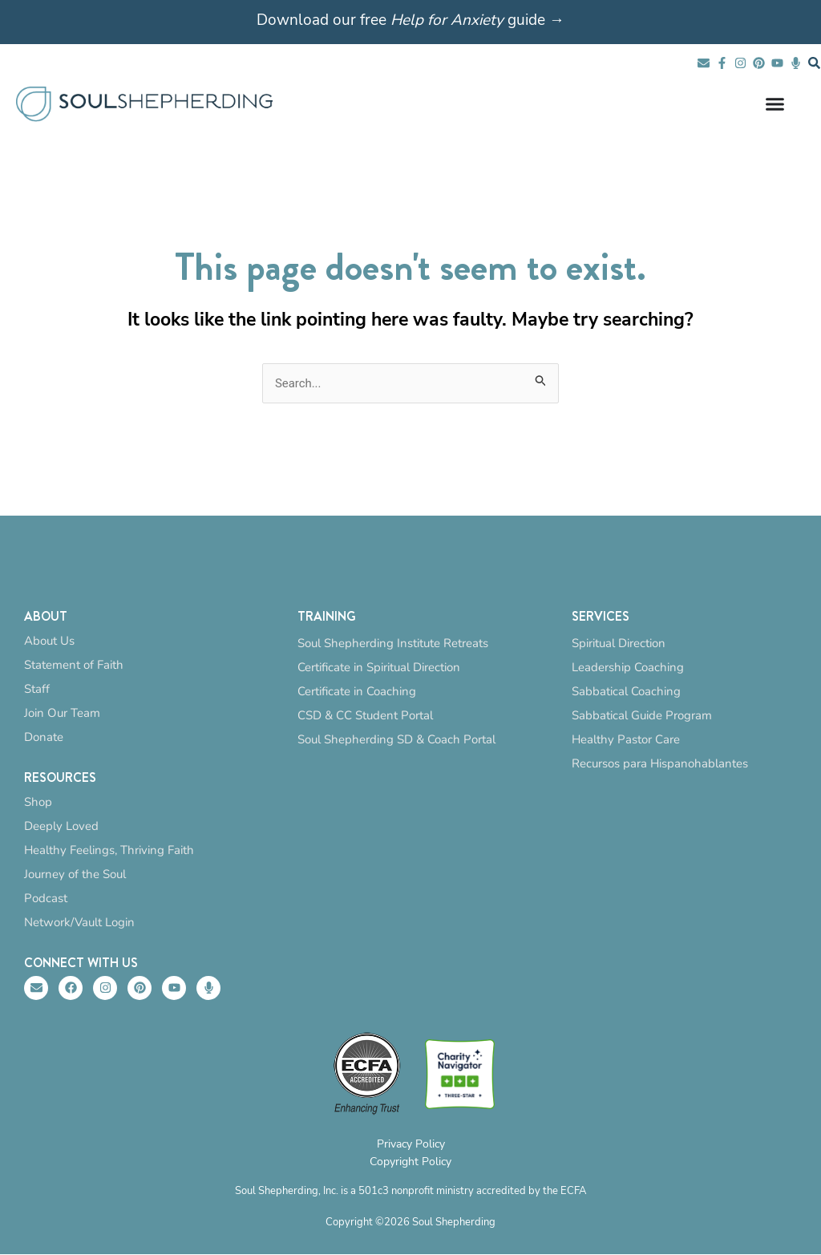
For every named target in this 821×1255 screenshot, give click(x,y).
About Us (49, 641)
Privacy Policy (411, 1144)
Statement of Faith (73, 665)
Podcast (45, 898)
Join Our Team (62, 713)
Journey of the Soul (75, 874)
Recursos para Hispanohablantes (660, 763)
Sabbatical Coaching (626, 691)
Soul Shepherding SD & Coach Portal (396, 739)
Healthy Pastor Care (626, 739)
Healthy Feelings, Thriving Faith (109, 850)
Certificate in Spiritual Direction (378, 667)
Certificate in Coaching (356, 691)
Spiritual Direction (618, 643)
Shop (38, 802)
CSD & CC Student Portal (365, 715)
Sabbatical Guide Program (642, 715)
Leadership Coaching (628, 667)
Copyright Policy (410, 1162)
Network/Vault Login (79, 922)
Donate (43, 737)
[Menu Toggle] (775, 104)
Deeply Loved (61, 826)
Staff (37, 689)
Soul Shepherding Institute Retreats (392, 643)
